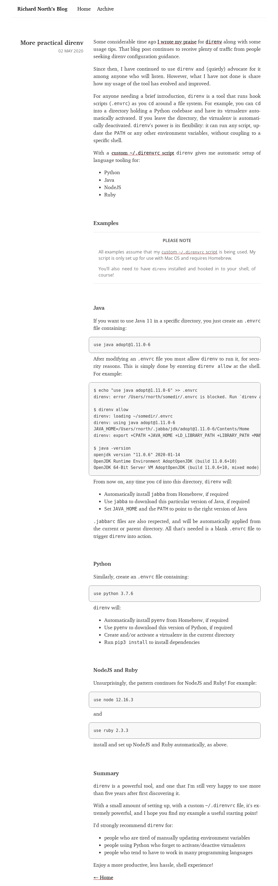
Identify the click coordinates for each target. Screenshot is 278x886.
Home (84, 9)
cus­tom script (143, 153)
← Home (103, 877)
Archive (105, 9)
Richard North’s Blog (42, 9)
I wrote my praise (176, 42)
